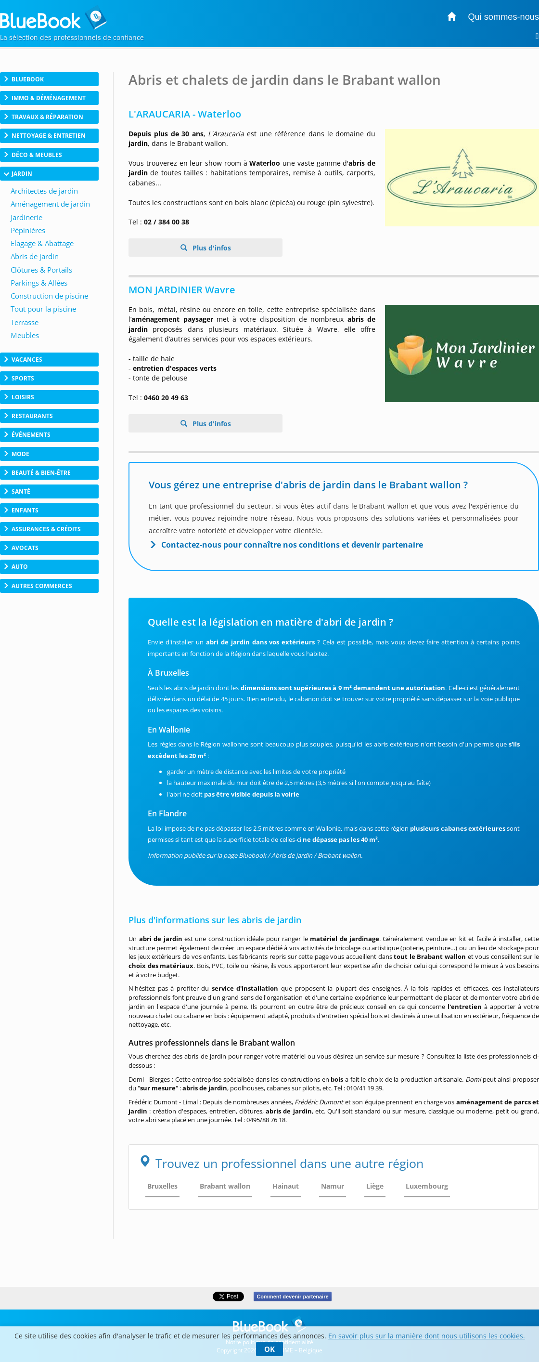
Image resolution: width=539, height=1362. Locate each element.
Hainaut (285, 1186)
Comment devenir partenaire (292, 1296)
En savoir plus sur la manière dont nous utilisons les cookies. (426, 1335)
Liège (375, 1186)
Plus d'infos (211, 247)
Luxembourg (427, 1186)
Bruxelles (162, 1186)
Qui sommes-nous (503, 17)
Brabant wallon (225, 1186)
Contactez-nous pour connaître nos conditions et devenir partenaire (292, 544)
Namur (332, 1186)
